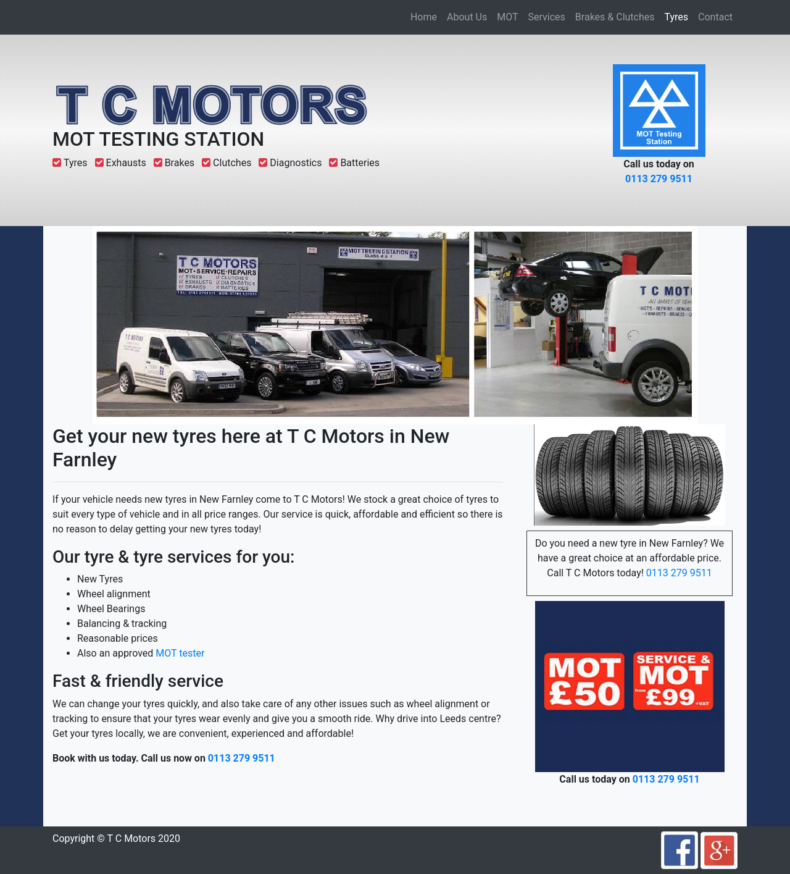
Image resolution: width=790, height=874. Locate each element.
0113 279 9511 (658, 179)
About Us (467, 17)
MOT (507, 17)
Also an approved (116, 653)
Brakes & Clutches (615, 17)
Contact (715, 17)
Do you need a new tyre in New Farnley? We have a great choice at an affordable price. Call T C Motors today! (629, 558)
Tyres (679, 16)
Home (423, 17)
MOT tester (180, 653)
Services (546, 17)
